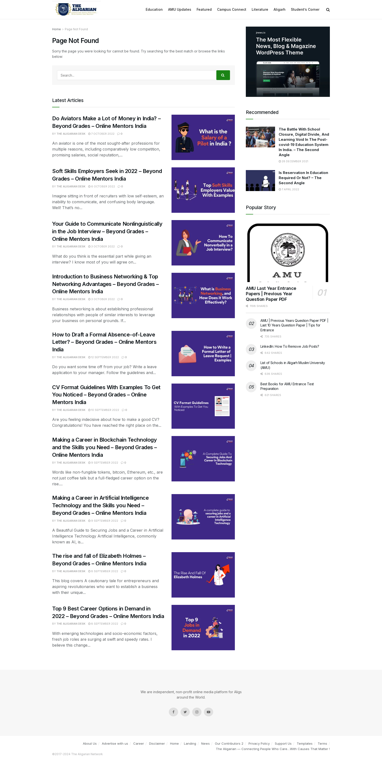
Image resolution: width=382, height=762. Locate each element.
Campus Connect (231, 9)
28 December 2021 (293, 161)
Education (154, 9)
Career (138, 743)
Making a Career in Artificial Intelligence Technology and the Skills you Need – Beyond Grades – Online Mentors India (100, 505)
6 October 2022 (101, 186)
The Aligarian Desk (71, 133)
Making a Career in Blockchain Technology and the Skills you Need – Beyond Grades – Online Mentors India (104, 447)
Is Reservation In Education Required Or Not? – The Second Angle (303, 177)
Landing (190, 743)
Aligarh (280, 9)
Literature (260, 9)
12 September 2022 (103, 357)
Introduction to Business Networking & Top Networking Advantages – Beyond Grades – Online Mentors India (105, 284)
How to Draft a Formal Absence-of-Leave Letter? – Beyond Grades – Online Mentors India (104, 342)
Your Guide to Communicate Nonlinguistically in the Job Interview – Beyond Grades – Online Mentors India (107, 231)
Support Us (283, 743)
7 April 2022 (289, 189)
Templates (305, 743)
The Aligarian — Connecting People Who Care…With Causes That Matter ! (273, 749)
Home (174, 743)
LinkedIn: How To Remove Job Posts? (289, 346)
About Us (90, 743)
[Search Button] (223, 75)
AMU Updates (179, 9)
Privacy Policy (259, 743)
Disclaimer (157, 743)
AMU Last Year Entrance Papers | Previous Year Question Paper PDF (271, 294)
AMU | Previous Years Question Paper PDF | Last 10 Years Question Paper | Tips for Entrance (294, 325)
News (205, 743)
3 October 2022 (101, 246)
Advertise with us (115, 743)
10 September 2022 (103, 410)
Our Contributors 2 (229, 743)
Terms (322, 743)
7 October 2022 (101, 133)
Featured (204, 9)
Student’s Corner (305, 9)
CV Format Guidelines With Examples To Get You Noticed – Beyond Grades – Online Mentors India (106, 395)
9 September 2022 (103, 462)
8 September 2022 (103, 571)
